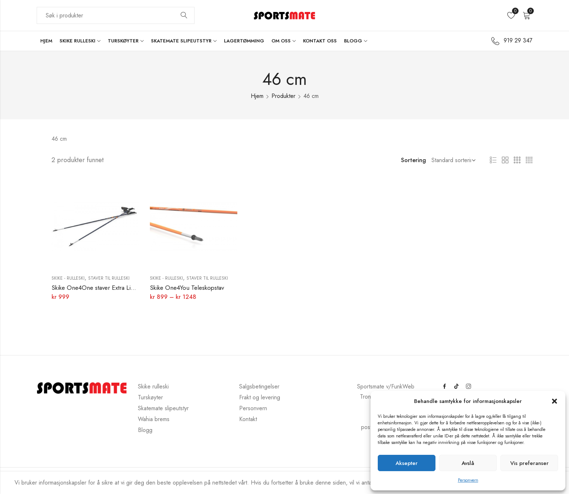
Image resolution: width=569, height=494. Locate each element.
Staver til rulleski (109, 278)
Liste (493, 160)
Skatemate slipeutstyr (163, 408)
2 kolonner (505, 160)
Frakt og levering (259, 397)
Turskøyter (150, 397)
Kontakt (248, 419)
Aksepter (407, 463)
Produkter (283, 96)
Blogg (145, 430)
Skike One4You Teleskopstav (187, 287)
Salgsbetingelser (259, 386)
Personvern (468, 480)
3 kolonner (517, 160)
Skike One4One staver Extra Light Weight (105, 287)
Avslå (468, 463)
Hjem (257, 96)
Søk (184, 15)
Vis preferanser (529, 463)
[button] (554, 401)
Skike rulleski (153, 386)
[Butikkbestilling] (452, 160)
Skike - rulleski (68, 278)
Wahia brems (153, 419)
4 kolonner (529, 160)
